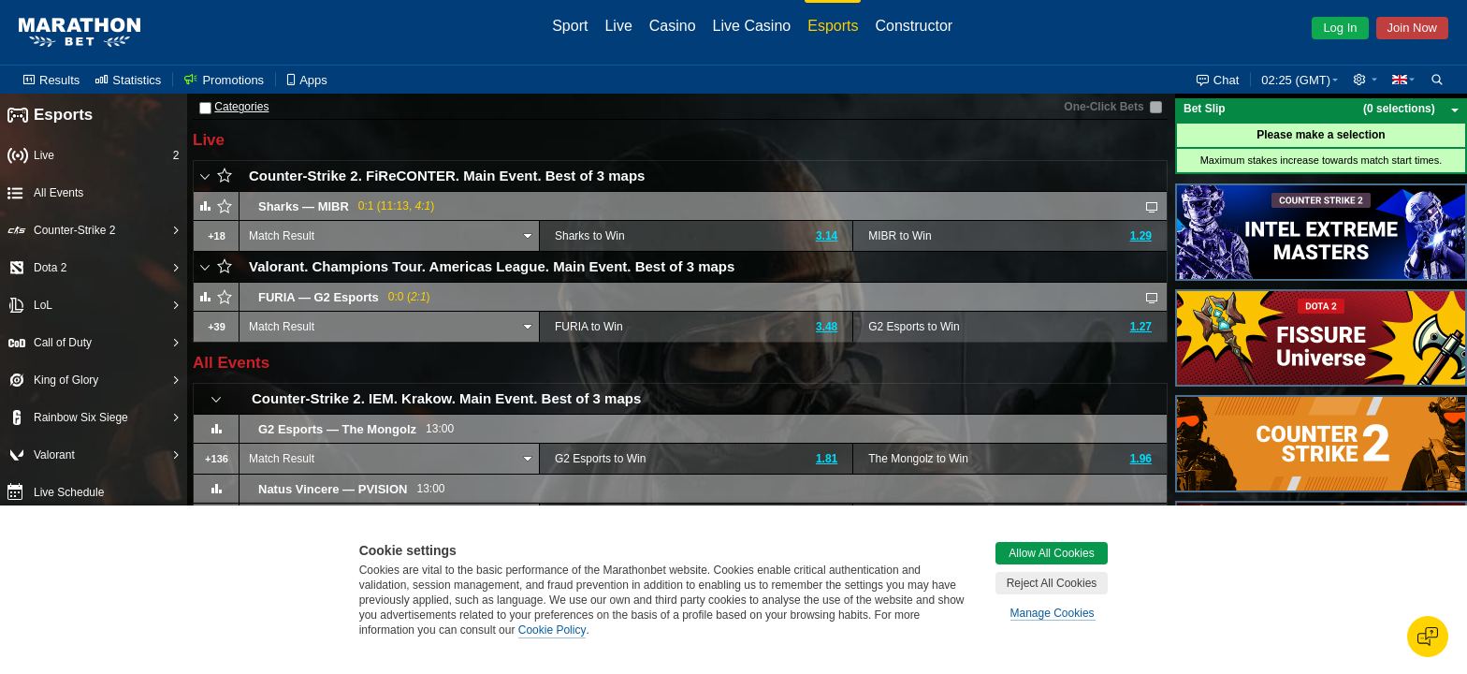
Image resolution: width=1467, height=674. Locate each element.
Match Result (281, 235)
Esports (50, 115)
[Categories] (205, 108)
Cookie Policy (552, 630)
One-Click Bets (1103, 106)
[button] (1365, 80)
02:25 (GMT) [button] (1295, 80)
